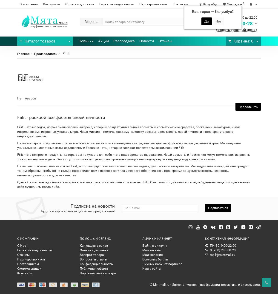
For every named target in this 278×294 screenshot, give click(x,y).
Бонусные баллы (155, 259)
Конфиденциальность (96, 264)
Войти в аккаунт (154, 245)
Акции (103, 41)
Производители (45, 54)
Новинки (86, 41)
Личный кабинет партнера (162, 264)
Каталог (45, 40)
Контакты (180, 4)
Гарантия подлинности (116, 4)
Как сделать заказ (94, 245)
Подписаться (218, 208)
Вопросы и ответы (94, 259)
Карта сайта (151, 268)
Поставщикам (28, 264)
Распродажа (124, 41)
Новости (146, 41)
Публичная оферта (94, 268)
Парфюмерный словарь (98, 273)
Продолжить (248, 107)
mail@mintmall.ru (220, 255)
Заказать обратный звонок (236, 29)
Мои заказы (151, 250)
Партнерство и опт (153, 4)
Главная (23, 54)
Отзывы (165, 41)
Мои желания (152, 255)
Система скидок (29, 268)
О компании (29, 4)
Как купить (51, 4)
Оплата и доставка (79, 4)
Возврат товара (92, 255)
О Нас (21, 245)
